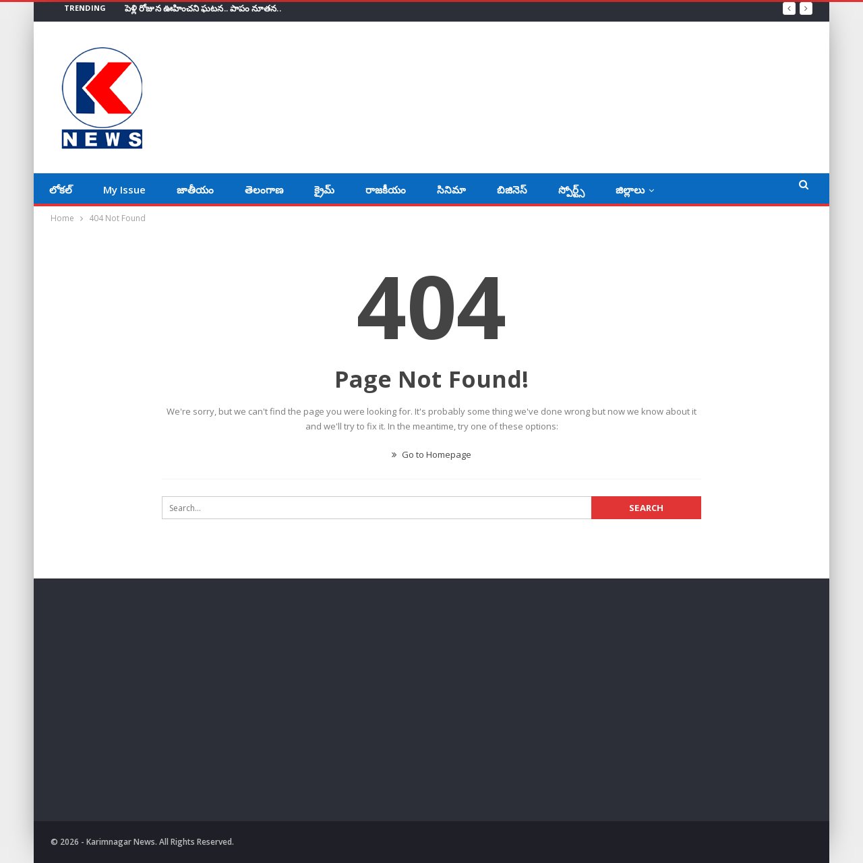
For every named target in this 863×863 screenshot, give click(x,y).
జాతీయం (195, 189)
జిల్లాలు (630, 189)
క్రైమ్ (324, 189)
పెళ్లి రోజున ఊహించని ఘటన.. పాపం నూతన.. (203, 8)
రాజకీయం (385, 189)
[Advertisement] (171, 703)
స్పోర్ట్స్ (571, 189)
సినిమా (451, 189)
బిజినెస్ (512, 189)
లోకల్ (60, 189)
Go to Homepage (431, 454)
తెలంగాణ (264, 189)
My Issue (124, 189)
